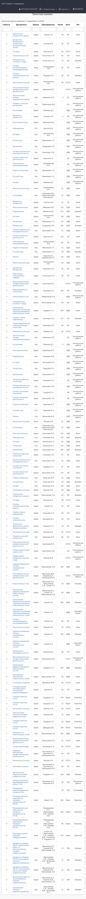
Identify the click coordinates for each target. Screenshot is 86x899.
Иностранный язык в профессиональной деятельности (21, 89)
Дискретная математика (17, 269)
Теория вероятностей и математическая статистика (21, 325)
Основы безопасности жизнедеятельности (21, 152)
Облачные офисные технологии (21, 380)
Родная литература (20, 170)
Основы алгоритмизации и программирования (20, 68)
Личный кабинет (28, 9)
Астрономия (17, 110)
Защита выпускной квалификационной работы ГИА (20, 782)
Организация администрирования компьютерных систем (21, 592)
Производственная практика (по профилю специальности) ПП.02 (20, 812)
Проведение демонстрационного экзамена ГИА (21, 790)
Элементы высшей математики (20, 104)
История (16, 52)
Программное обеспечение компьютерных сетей (21, 677)
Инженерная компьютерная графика (18, 276)
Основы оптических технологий (20, 392)
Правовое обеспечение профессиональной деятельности (20, 753)
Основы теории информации (19, 318)
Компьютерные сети (21, 56)
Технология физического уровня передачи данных (21, 526)
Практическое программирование (20, 164)
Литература (17, 140)
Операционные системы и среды (20, 61)
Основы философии (21, 746)
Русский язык (18, 176)
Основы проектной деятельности (20, 158)
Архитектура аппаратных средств (21, 35)
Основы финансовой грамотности (21, 551)
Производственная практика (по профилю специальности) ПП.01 (20, 800)
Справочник (48, 9)
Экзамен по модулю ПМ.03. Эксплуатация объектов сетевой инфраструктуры (21, 870)
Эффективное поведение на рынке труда (21, 558)
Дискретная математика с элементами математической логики (19, 43)
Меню (64, 9)
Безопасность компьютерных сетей (21, 733)
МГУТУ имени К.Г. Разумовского (13, 4)
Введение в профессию (17, 116)
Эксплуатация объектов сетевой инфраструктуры (20, 714)
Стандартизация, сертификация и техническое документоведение (20, 689)
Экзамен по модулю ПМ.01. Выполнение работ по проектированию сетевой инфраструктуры (21, 848)
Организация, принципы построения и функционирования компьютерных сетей (21, 310)
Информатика (18, 128)
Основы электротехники (19, 519)
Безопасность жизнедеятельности (20, 652)
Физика (16, 182)
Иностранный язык (20, 122)
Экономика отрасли (20, 766)
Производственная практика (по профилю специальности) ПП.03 (20, 823)
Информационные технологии (20, 291)
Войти (78, 9)
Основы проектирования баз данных (21, 75)
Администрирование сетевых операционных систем (21, 567)
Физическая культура (21, 82)
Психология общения (21, 683)
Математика (17, 146)
